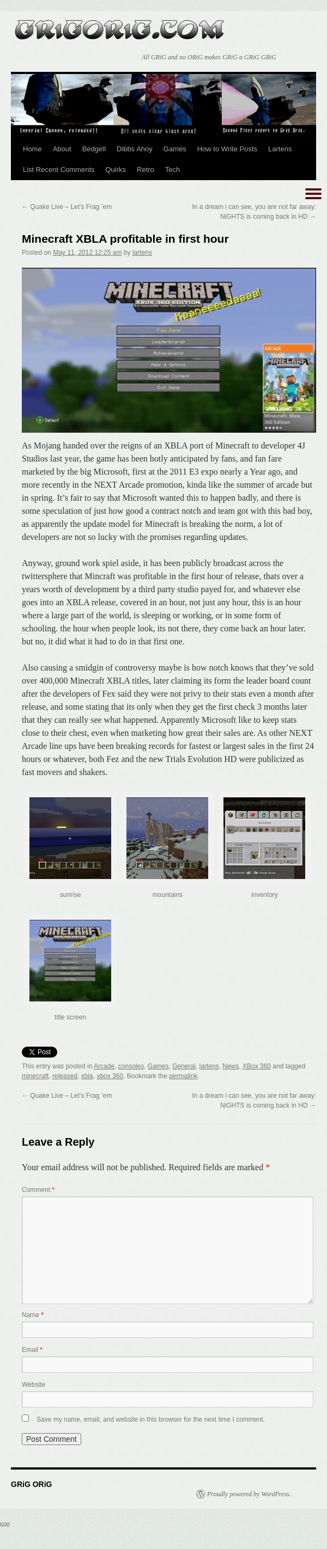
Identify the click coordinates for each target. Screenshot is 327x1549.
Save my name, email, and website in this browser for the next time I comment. (151, 1419)
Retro (145, 169)
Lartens (280, 149)
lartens (142, 252)
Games (175, 149)
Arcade (104, 1066)
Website (33, 1384)
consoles (131, 1066)
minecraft (35, 1076)
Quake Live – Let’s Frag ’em (67, 207)
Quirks (116, 169)
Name (33, 1315)
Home (32, 149)
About (62, 149)
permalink (183, 1076)
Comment (38, 1190)
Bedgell (94, 149)
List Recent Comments (59, 169)
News (230, 1066)
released (64, 1076)
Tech (172, 169)
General (184, 1066)
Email (32, 1350)
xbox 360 (109, 1076)
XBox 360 (257, 1066)
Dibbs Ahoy (135, 149)
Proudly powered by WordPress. (249, 1494)
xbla (87, 1076)
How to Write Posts (227, 149)
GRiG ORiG (120, 26)
